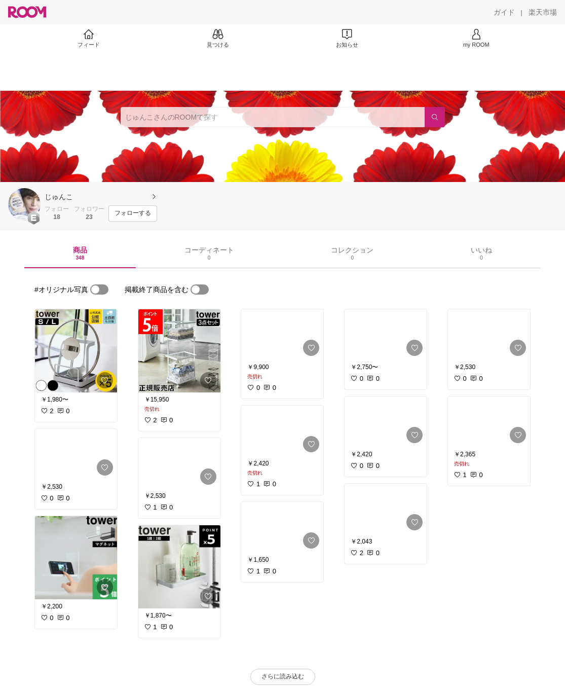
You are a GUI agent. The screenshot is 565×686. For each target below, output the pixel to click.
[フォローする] (132, 213)
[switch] (99, 289)
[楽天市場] (543, 12)
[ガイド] (504, 12)
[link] (76, 350)
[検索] (435, 117)
